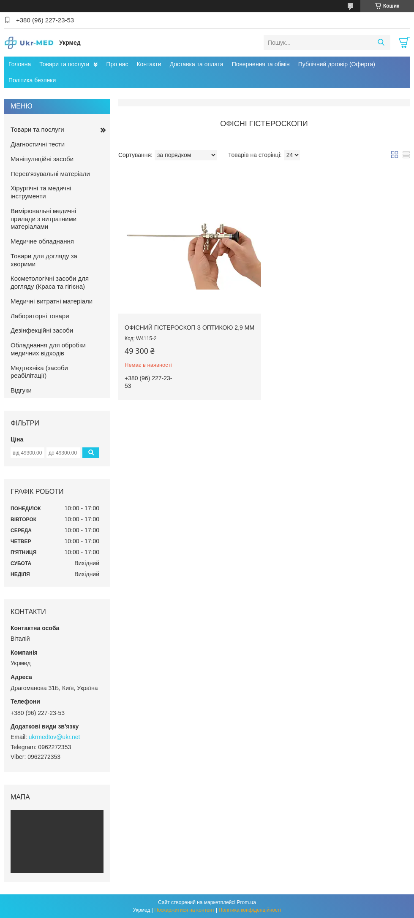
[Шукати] (380, 42)
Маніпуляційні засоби (42, 158)
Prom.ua (246, 902)
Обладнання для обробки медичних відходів (48, 349)
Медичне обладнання (42, 241)
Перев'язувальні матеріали (50, 173)
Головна (19, 64)
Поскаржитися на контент (184, 910)
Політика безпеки (32, 80)
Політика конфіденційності (250, 910)
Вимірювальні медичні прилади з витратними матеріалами (43, 218)
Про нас (117, 64)
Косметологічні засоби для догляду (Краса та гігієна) (50, 282)
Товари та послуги (64, 64)
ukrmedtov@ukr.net (54, 737)
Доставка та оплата (196, 64)
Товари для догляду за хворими (44, 260)
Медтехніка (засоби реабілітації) (39, 371)
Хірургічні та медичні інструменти (41, 192)
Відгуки (21, 390)
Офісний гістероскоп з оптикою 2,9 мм (189, 327)
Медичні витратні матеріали (52, 301)
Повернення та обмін (261, 64)
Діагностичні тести (38, 144)
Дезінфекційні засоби (42, 330)
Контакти (148, 64)
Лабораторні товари (40, 316)
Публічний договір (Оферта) (336, 64)
